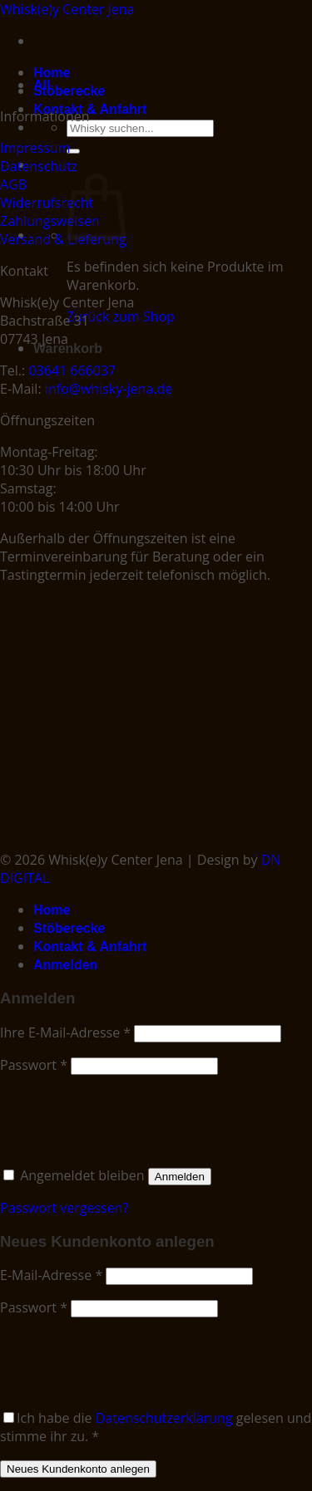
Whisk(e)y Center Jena (67, 9)
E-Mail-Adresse (51, 1275)
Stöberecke (69, 91)
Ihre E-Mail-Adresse (65, 1032)
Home (51, 73)
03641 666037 (72, 370)
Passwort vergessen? (64, 1208)
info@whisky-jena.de (108, 389)
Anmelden (180, 1176)
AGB (13, 184)
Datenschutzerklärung (164, 1418)
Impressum (35, 148)
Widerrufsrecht (46, 203)
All (41, 85)
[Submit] (73, 151)
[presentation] (114, 1117)
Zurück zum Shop (121, 316)
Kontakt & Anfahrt (89, 109)
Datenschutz (38, 166)
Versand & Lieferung (63, 239)
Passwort (33, 1065)
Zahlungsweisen (50, 221)
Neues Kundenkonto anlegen (78, 1469)
